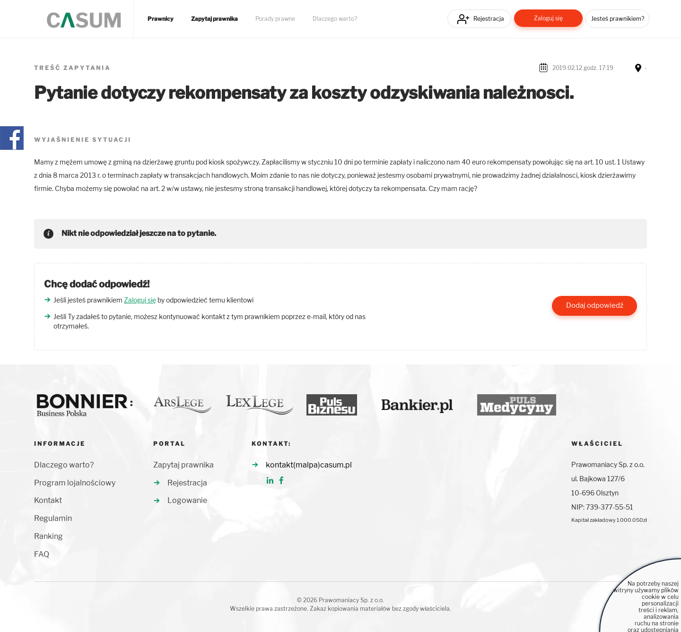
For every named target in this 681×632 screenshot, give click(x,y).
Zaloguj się (548, 18)
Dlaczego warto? (335, 19)
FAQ (41, 554)
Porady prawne (275, 19)
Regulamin (53, 518)
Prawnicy (161, 19)
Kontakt (48, 500)
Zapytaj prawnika (214, 19)
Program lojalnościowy (74, 482)
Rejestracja (488, 18)
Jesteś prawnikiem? (617, 18)
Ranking (48, 536)
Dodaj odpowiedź (594, 305)
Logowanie (187, 500)
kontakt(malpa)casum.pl (309, 464)
